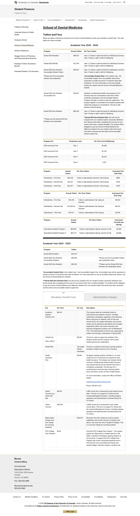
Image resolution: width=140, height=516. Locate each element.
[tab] (63, 296)
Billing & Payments (23, 20)
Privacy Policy (59, 497)
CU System (46, 497)
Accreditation (98, 497)
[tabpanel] (84, 375)
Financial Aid (70, 20)
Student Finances (24, 9)
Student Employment (98, 20)
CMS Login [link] (70, 512)
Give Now (123, 497)
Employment (111, 497)
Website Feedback (31, 497)
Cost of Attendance (54, 20)
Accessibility (85, 497)
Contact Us (17, 497)
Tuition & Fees (20, 13)
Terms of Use (72, 497)
